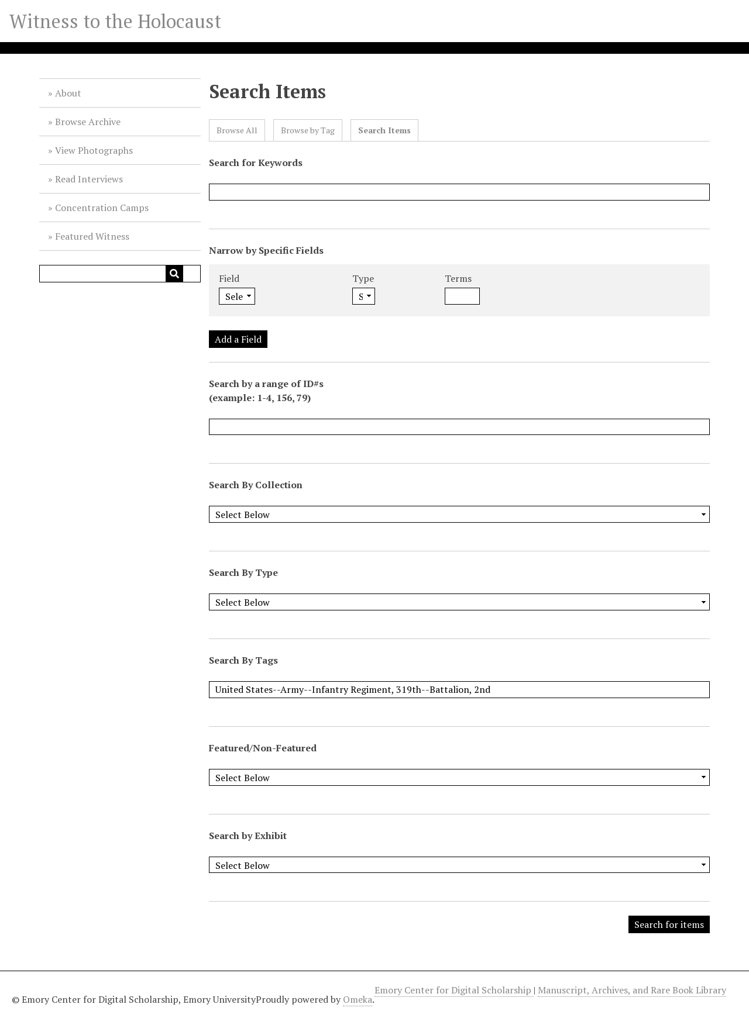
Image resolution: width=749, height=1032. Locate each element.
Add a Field (238, 339)
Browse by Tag (308, 130)
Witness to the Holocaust (115, 21)
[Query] (119, 273)
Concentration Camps (102, 207)
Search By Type (243, 572)
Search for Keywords (256, 162)
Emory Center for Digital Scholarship (454, 989)
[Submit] (174, 273)
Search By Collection (256, 484)
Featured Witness (92, 236)
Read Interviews (89, 178)
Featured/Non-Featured (263, 747)
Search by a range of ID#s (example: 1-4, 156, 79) (266, 390)
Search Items (384, 130)
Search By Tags (243, 660)
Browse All (237, 130)
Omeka (357, 999)
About (68, 93)
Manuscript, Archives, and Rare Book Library (632, 989)
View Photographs (94, 150)
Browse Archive (88, 121)
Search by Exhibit (248, 835)
